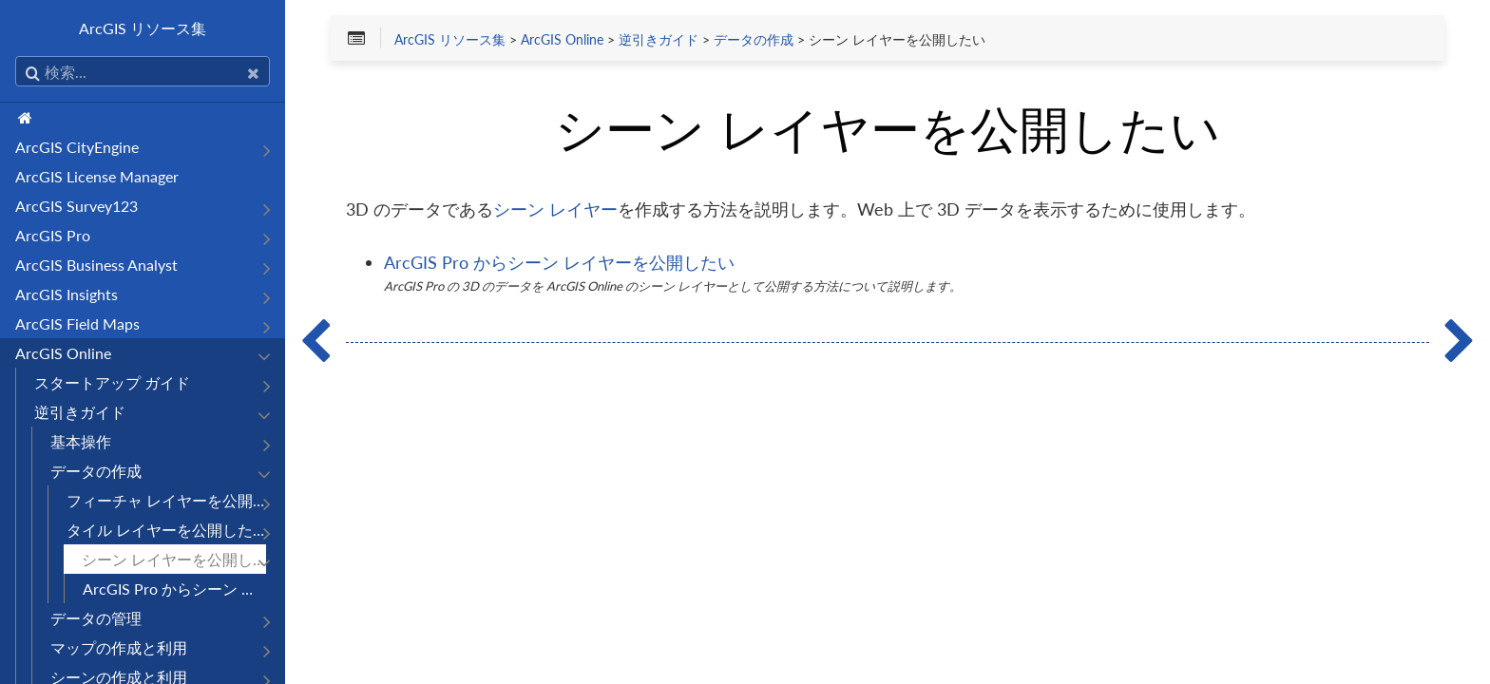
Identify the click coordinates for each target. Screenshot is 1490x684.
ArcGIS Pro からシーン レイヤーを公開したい (174, 589)
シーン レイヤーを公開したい (174, 559)
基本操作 (80, 441)
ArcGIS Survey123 (76, 206)
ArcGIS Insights (66, 294)
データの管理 (96, 618)
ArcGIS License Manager (97, 176)
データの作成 (96, 471)
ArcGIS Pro (52, 235)
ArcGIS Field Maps (77, 323)
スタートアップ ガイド (112, 382)
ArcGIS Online (63, 353)
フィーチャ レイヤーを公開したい (166, 500)
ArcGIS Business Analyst (96, 265)
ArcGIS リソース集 (142, 28)
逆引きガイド (79, 412)
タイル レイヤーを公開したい (166, 530)
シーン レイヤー (555, 209)
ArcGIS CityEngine (77, 147)
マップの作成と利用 (118, 647)
